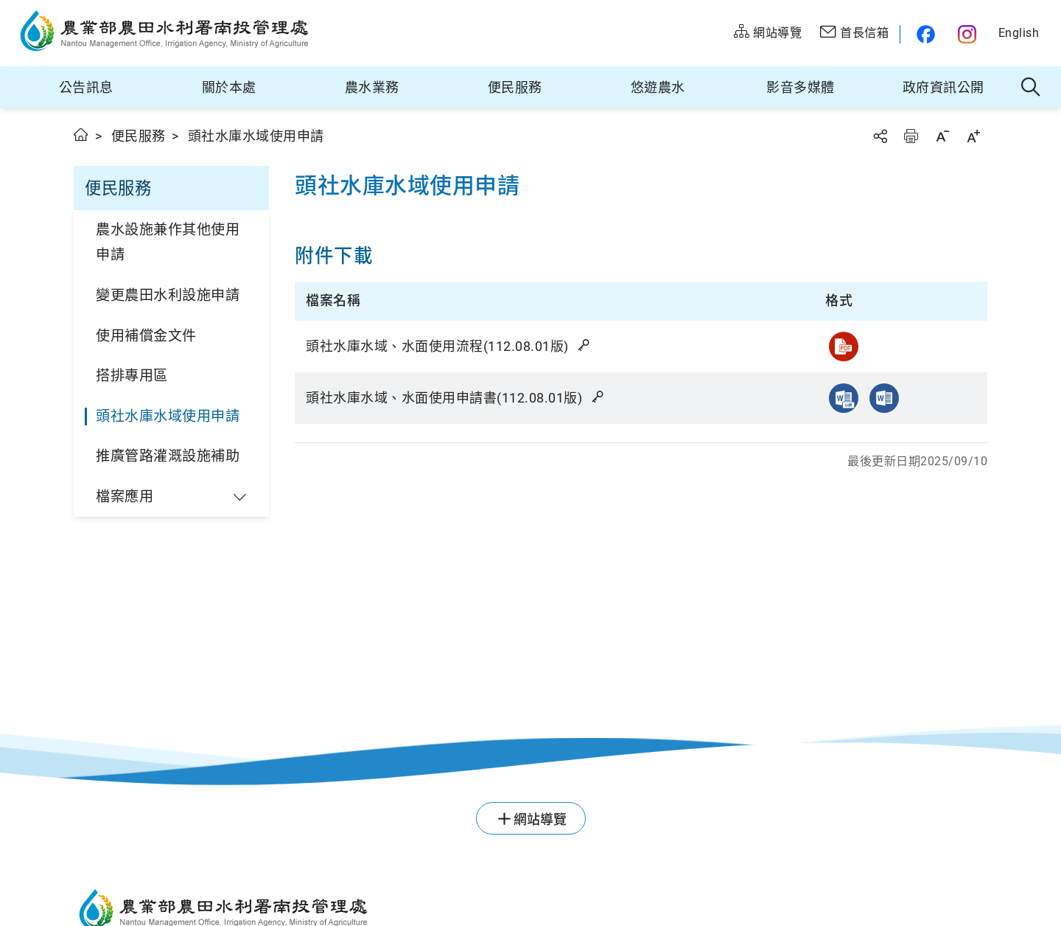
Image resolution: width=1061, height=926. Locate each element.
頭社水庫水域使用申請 (167, 416)
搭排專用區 (132, 375)
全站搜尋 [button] (1031, 87)
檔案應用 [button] (124, 496)
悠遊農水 (658, 87)
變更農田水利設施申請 (167, 295)
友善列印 (911, 136)
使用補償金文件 (146, 335)
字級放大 (973, 136)
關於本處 (229, 87)
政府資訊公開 (943, 87)
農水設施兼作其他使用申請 (167, 242)
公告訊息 (86, 87)
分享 (880, 136)
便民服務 (515, 87)
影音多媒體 (800, 87)
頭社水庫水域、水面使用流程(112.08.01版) (449, 346)
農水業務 (372, 87)
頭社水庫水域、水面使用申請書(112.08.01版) (456, 397)
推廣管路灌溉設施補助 (167, 456)
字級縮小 (942, 136)
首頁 (81, 135)
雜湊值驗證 (585, 345)
